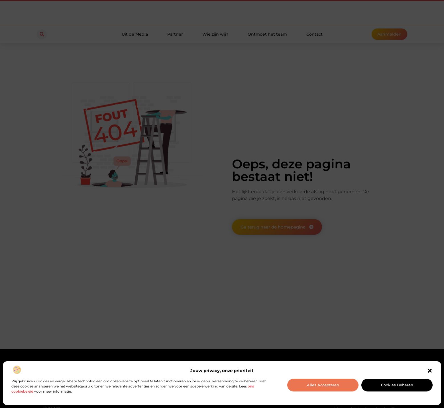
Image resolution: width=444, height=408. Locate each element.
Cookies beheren (397, 385)
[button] (430, 371)
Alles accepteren (323, 385)
